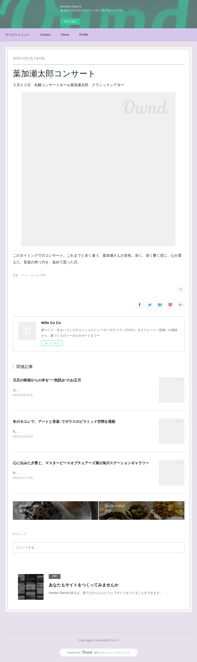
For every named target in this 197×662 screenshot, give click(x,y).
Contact (45, 35)
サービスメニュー (17, 35)
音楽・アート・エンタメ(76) (29, 275)
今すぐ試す (70, 21)
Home (65, 35)
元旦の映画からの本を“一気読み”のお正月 (47, 380)
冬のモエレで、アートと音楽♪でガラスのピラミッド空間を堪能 (64, 421)
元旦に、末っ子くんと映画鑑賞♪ (35, 390)
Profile (83, 35)
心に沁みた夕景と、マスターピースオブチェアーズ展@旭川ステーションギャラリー (81, 463)
